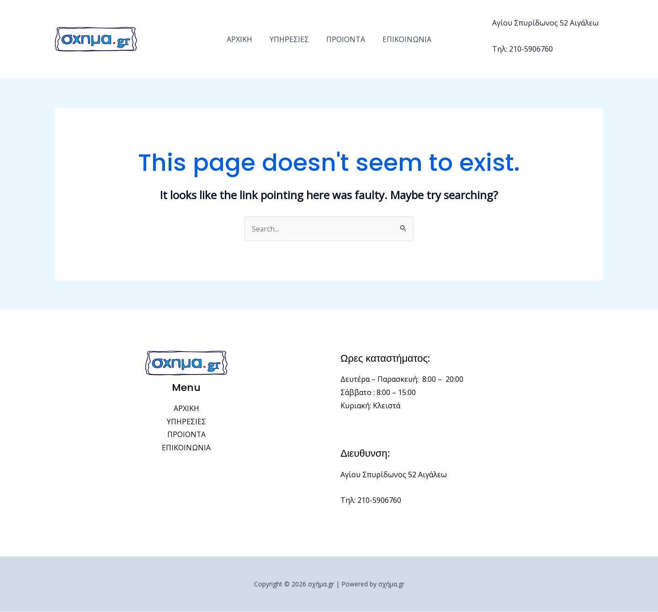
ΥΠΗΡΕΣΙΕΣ (290, 39)
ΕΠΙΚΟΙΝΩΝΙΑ (402, 39)
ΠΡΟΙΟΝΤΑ (344, 39)
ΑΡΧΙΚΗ (243, 39)
